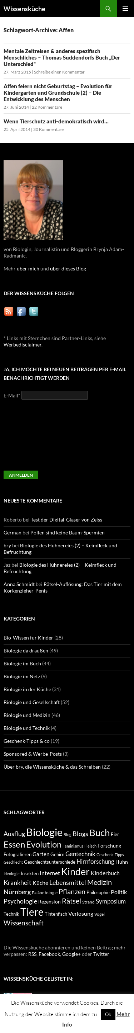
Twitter (101, 954)
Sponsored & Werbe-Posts (33, 754)
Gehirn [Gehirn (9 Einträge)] (57, 854)
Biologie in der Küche (27, 689)
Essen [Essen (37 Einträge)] (14, 844)
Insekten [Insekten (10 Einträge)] (30, 873)
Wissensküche (24, 9)
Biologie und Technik (27, 728)
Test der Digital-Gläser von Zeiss (66, 519)
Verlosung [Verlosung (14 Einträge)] (80, 913)
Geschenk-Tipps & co (27, 741)
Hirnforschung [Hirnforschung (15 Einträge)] (95, 861)
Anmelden (21, 475)
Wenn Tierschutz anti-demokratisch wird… (56, 121)
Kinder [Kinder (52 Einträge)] (75, 871)
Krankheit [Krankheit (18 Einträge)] (17, 882)
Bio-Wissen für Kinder (28, 638)
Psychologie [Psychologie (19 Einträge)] (20, 901)
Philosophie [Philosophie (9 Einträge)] (98, 892)
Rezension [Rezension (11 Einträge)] (49, 901)
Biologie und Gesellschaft (32, 702)
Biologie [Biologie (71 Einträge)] (44, 832)
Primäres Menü (125, 8)
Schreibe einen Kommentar (59, 72)
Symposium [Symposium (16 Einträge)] (111, 901)
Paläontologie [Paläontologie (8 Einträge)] (45, 892)
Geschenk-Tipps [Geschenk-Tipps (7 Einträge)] (110, 854)
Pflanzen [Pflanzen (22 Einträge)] (72, 891)
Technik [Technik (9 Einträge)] (11, 914)
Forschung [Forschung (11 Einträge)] (109, 846)
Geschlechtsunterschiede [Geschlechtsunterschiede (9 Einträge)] (49, 862)
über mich (28, 268)
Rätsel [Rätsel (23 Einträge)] (71, 900)
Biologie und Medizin (27, 715)
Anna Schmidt (19, 584)
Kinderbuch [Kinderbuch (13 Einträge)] (105, 873)
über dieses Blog (68, 268)
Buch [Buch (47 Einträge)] (99, 832)
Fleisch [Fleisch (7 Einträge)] (90, 846)
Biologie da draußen (26, 650)
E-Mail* (12, 395)
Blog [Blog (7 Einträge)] (67, 834)
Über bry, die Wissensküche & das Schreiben (52, 767)
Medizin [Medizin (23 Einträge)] (99, 882)
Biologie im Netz (22, 676)
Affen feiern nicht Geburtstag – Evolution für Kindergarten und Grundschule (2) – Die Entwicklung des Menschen (58, 92)
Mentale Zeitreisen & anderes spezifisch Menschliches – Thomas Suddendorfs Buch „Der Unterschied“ (62, 57)
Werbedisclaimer (22, 344)
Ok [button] (108, 1014)
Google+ (71, 954)
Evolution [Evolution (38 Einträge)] (43, 844)
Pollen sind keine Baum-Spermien (67, 532)
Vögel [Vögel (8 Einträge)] (99, 914)
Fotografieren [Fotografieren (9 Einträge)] (17, 854)
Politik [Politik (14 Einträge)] (119, 891)
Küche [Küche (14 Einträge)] (40, 882)
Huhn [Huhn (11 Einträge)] (121, 862)
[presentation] (33, 438)
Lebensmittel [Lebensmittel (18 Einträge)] (67, 882)
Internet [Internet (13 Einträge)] (50, 873)
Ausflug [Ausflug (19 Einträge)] (14, 834)
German (12, 532)
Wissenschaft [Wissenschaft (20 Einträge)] (24, 923)
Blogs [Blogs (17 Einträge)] (80, 834)
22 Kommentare (47, 107)
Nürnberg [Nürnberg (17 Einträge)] (17, 892)
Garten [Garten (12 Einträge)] (41, 854)
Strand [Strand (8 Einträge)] (88, 902)
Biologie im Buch (22, 663)
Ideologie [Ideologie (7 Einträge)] (12, 873)
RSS (32, 954)
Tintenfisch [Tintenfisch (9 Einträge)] (56, 914)
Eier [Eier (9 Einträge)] (115, 834)
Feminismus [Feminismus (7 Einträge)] (73, 846)
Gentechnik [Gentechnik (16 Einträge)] (80, 854)
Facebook (49, 954)
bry (7, 545)
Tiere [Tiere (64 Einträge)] (32, 912)
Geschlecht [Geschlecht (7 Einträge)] (13, 862)
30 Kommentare (48, 129)
